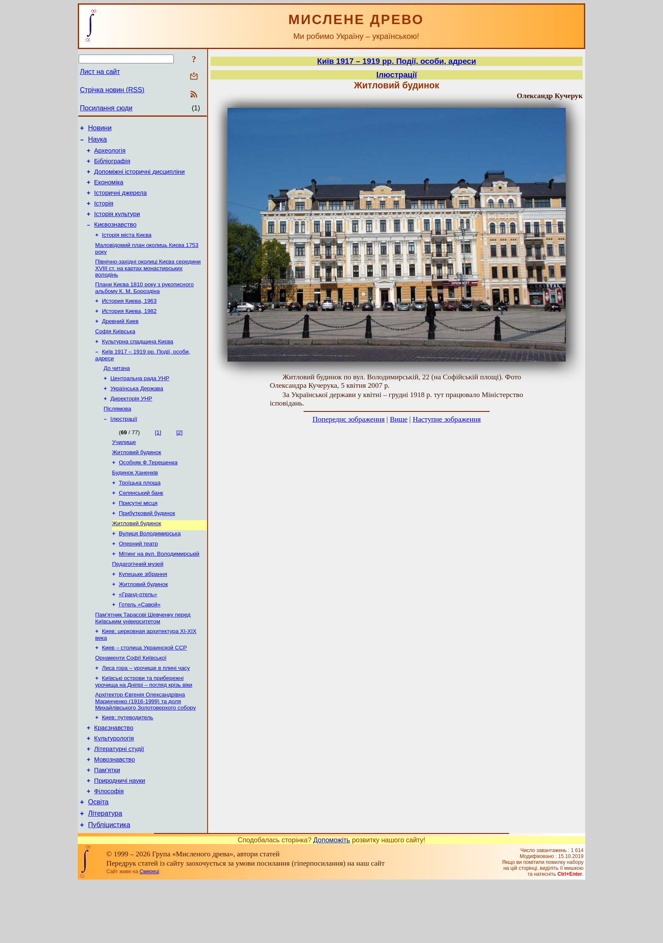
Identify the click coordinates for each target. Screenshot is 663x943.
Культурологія (114, 788)
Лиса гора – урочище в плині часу (146, 713)
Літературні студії (119, 800)
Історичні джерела (120, 201)
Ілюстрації (123, 445)
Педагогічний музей (137, 601)
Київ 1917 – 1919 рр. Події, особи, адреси (396, 61)
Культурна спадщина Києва (137, 362)
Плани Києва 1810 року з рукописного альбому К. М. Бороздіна (144, 303)
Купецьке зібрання (143, 612)
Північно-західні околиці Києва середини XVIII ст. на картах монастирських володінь (148, 283)
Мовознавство (114, 812)
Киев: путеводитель (127, 765)
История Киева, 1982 (129, 329)
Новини (100, 129)
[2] (179, 458)
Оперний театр (138, 579)
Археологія (110, 154)
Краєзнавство (114, 776)
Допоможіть (331, 900)
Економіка (108, 189)
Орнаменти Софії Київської (131, 702)
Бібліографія (112, 166)
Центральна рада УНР (139, 401)
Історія (103, 213)
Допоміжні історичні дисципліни (139, 178)
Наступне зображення (447, 419)
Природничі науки (119, 835)
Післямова (117, 434)
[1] (158, 458)
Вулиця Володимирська (150, 568)
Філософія (109, 847)
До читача (117, 390)
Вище (399, 419)
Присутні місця (138, 535)
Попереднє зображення (348, 419)
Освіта (98, 859)
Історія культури (117, 225)
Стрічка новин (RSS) (112, 89)
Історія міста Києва (126, 248)
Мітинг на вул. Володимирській (159, 590)
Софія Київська (115, 351)
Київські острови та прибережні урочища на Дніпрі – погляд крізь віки (143, 727)
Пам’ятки (107, 823)
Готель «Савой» (140, 645)
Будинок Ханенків (135, 502)
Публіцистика (109, 884)
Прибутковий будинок (147, 546)
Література (105, 872)
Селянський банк (141, 524)
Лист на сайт (100, 71)
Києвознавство (115, 237)
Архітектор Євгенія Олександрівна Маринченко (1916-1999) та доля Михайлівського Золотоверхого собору (145, 747)
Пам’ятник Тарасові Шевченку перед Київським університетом (143, 659)
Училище (124, 469)
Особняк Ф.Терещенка (148, 491)
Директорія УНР (131, 423)
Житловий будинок (136, 480)
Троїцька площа (140, 513)
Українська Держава (136, 412)
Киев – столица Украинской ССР (144, 691)
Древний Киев (120, 340)
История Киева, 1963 (129, 318)
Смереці (149, 932)
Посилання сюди (106, 108)
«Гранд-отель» (138, 634)
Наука (97, 141)
